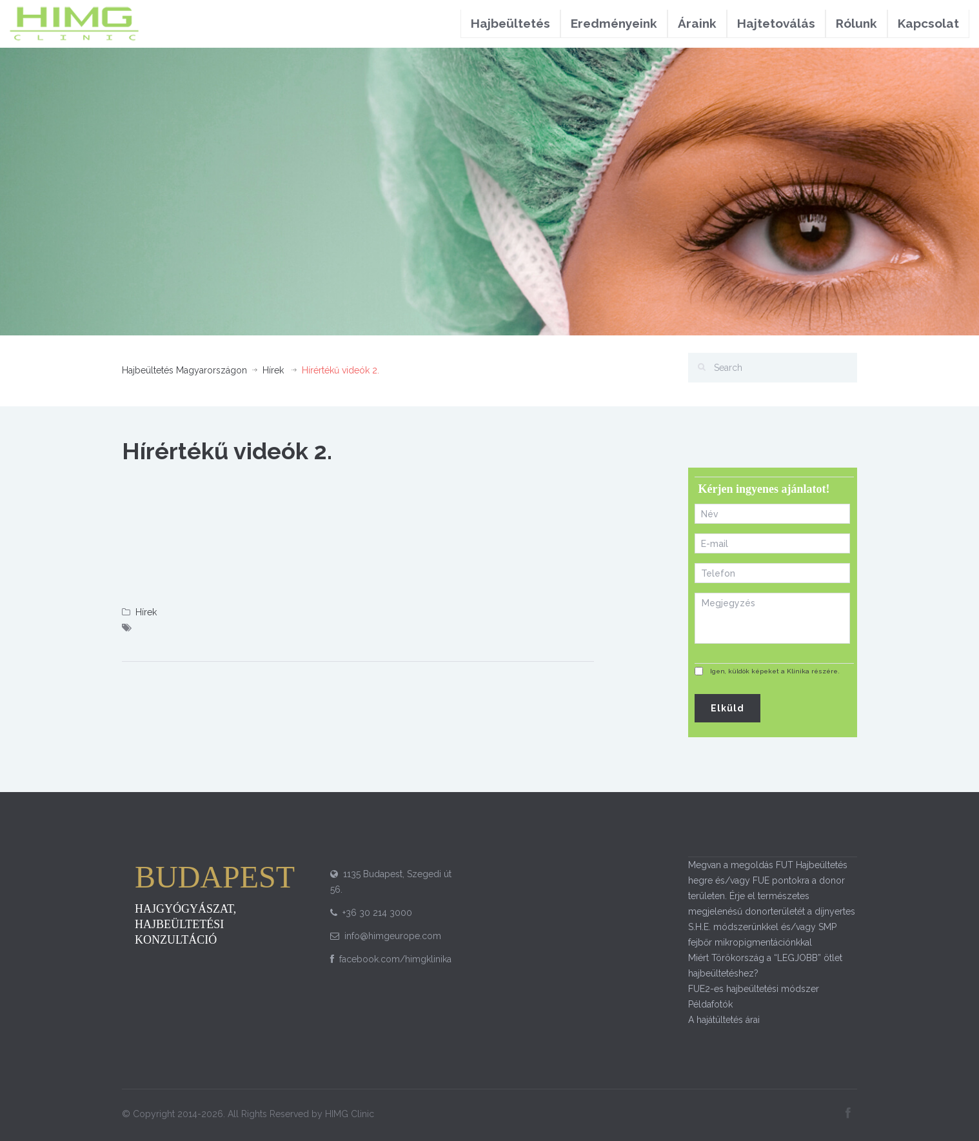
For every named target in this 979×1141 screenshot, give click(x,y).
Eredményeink (614, 23)
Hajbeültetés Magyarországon (184, 370)
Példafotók (710, 1004)
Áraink (697, 23)
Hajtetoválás (776, 23)
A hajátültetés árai (724, 1020)
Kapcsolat (928, 23)
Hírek (273, 370)
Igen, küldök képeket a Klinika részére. (775, 671)
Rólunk (856, 23)
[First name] (772, 514)
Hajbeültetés (510, 23)
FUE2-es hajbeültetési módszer (753, 989)
